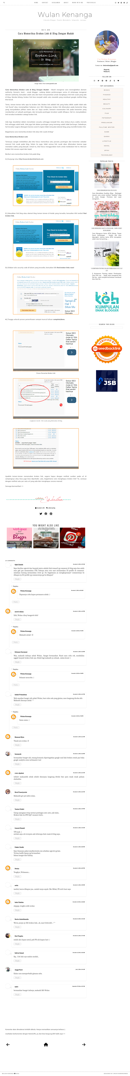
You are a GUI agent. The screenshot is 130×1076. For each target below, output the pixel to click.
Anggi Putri (19, 970)
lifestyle (106, 141)
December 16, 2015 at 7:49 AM (79, 935)
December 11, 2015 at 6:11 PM (79, 736)
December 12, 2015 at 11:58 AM (79, 901)
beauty (106, 104)
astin (16, 885)
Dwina (17, 869)
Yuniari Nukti (19, 809)
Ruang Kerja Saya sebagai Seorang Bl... (19, 543)
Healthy (107, 99)
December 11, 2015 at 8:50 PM (79, 846)
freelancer (106, 122)
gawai (107, 136)
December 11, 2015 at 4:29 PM (79, 611)
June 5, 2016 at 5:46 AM (80, 969)
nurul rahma (19, 612)
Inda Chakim (19, 902)
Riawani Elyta (19, 737)
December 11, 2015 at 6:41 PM (79, 772)
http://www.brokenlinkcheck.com (31, 159)
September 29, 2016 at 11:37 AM (78, 986)
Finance (107, 94)
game (106, 132)
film (107, 113)
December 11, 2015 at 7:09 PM (79, 808)
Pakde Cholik (19, 847)
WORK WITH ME (77, 2)
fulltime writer (107, 127)
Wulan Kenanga (65, 15)
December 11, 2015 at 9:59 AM (79, 564)
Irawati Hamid (20, 828)
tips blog (53, 508)
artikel (49, 508)
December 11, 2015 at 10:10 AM (77, 590)
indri (16, 987)
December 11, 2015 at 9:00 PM (79, 885)
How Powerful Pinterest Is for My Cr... (72, 543)
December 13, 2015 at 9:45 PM (77, 630)
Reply (17, 579)
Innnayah (18, 754)
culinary (107, 108)
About (66, 2)
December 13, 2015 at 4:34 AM (79, 918)
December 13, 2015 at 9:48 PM (77, 673)
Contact (45, 2)
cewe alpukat (19, 773)
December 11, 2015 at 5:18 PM (79, 651)
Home (36, 2)
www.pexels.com (51, 83)
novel (107, 146)
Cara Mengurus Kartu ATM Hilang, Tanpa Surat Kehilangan (107, 229)
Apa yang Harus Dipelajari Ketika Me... (46, 543)
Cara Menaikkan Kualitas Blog (107, 190)
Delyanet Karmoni (21, 652)
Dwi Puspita (19, 936)
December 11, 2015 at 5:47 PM (79, 694)
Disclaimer (56, 2)
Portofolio (91, 2)
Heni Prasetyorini (21, 792)
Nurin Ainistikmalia (22, 919)
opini (106, 150)
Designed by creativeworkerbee (116, 1073)
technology (107, 155)
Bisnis (107, 90)
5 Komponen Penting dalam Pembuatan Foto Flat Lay (106, 269)
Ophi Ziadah (19, 565)
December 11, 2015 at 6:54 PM (79, 791)
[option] (19, 538)
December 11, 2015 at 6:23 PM (79, 753)
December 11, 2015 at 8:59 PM (79, 868)
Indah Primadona (21, 695)
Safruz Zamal (19, 953)
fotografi (107, 118)
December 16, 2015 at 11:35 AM (79, 952)
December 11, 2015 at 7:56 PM (79, 827)
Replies (15, 586)
